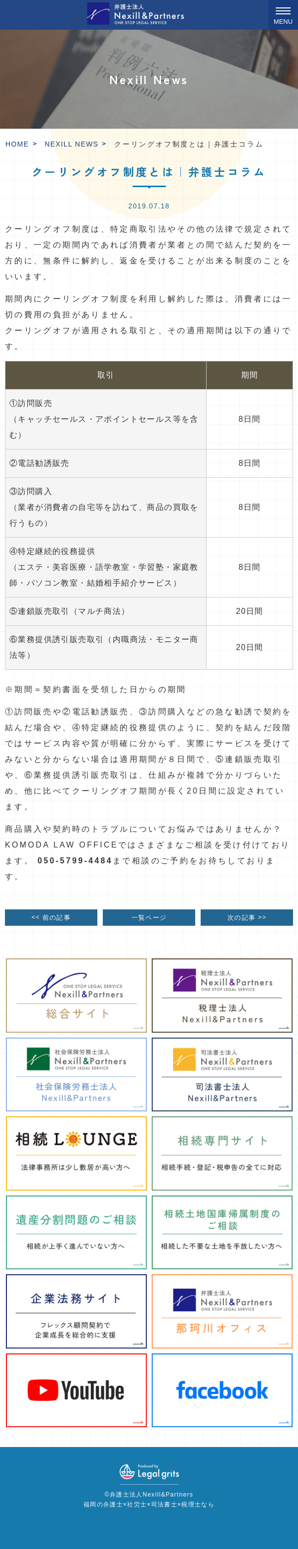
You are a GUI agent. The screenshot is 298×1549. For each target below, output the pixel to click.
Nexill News (71, 144)
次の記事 (246, 917)
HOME (17, 144)
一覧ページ (149, 917)
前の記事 (51, 917)
